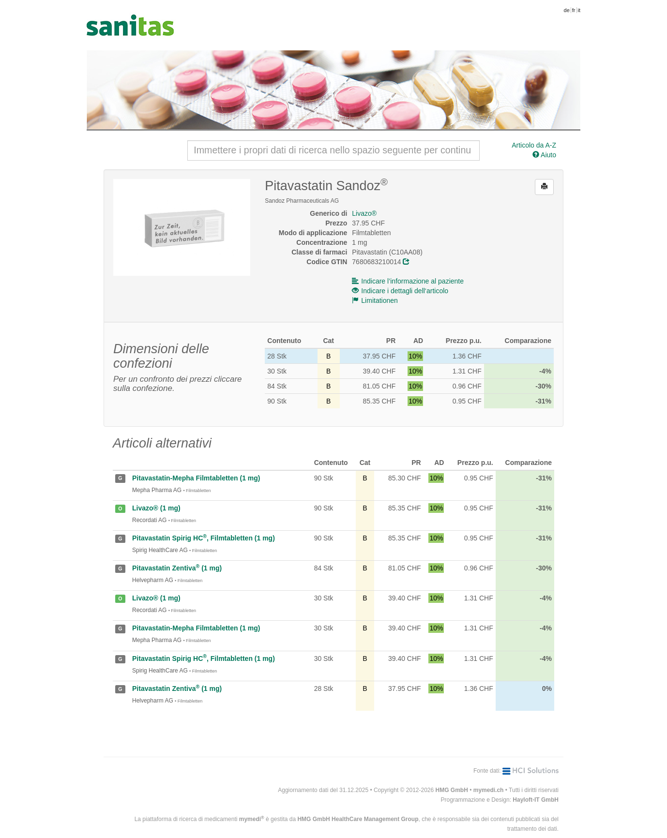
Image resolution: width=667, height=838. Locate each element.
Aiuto (544, 155)
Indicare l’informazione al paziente (408, 281)
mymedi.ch (488, 790)
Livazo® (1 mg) (156, 508)
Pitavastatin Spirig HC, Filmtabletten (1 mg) (203, 538)
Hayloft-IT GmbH (536, 799)
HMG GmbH (452, 790)
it (579, 10)
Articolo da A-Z (534, 145)
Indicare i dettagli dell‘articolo (400, 291)
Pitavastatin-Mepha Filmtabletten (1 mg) (196, 478)
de (567, 10)
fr (574, 10)
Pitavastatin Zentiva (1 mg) (177, 568)
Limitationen (375, 300)
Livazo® (364, 213)
